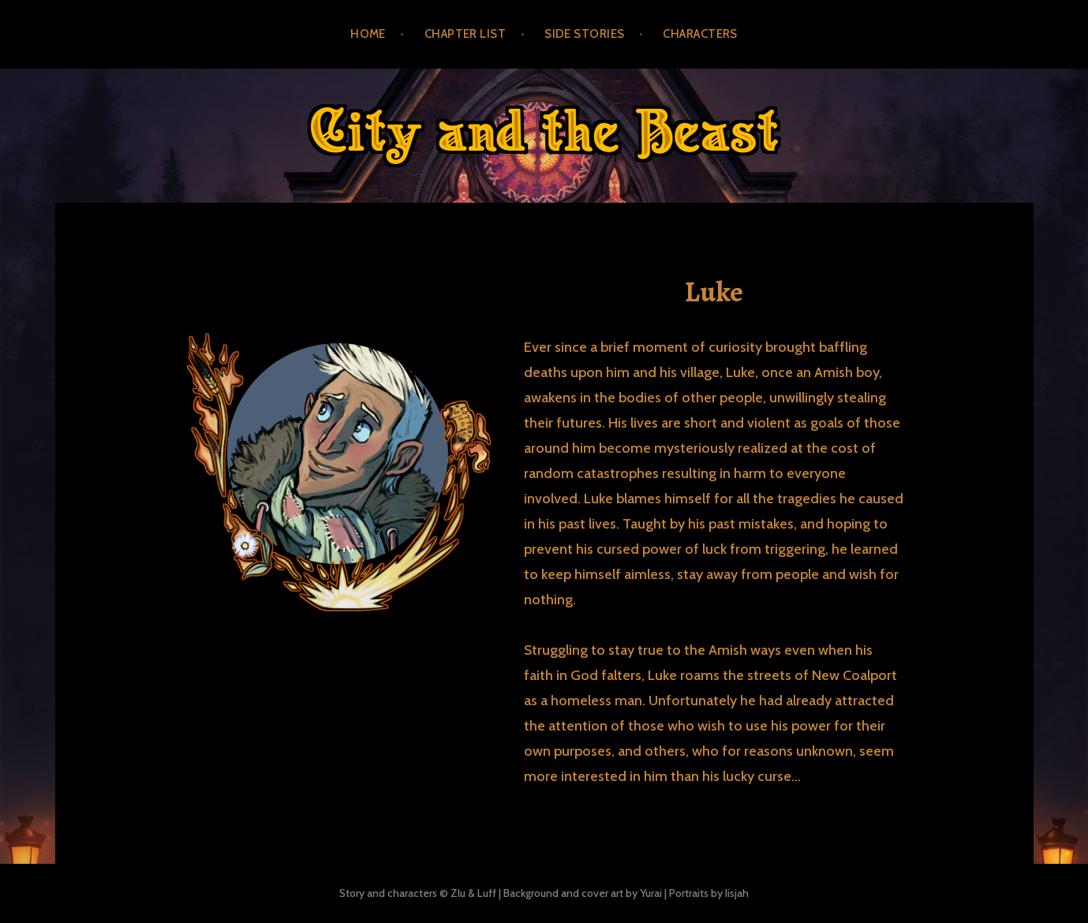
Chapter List (465, 34)
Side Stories (584, 34)
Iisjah (737, 893)
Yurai (651, 893)
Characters (700, 34)
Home (368, 34)
